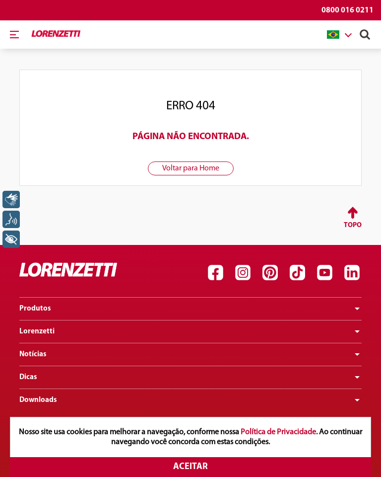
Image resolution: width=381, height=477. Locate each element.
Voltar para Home (190, 168)
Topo (353, 225)
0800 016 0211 (347, 10)
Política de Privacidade (278, 432)
